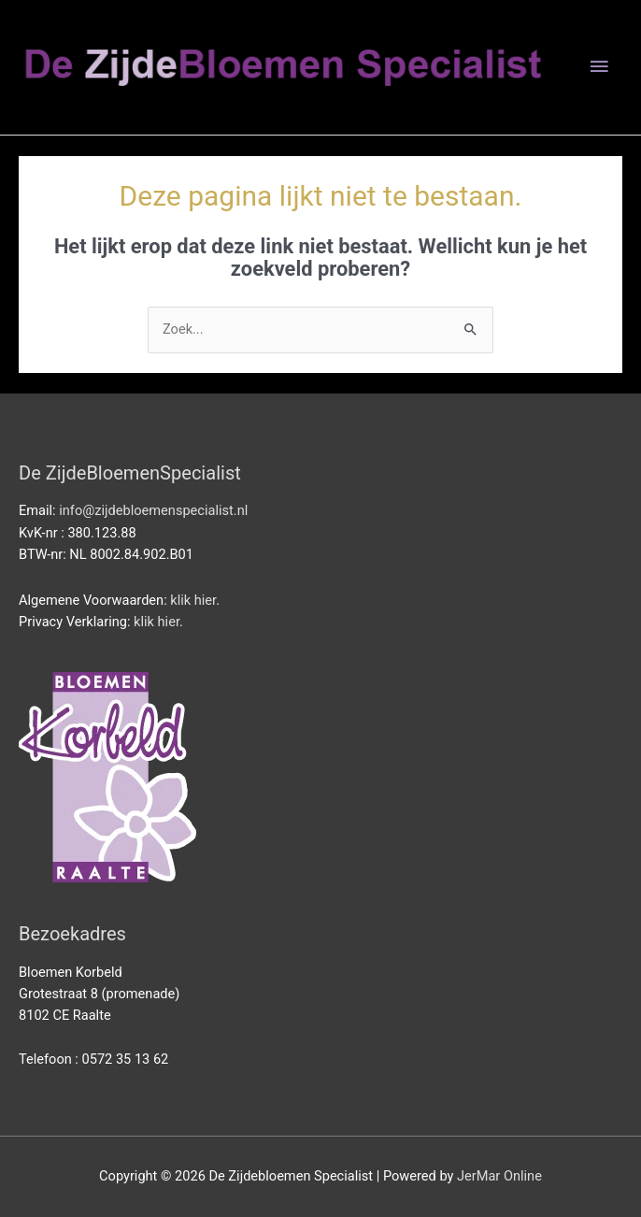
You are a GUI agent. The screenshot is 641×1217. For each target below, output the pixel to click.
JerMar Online (499, 1175)
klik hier (193, 600)
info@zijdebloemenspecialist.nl (153, 510)
